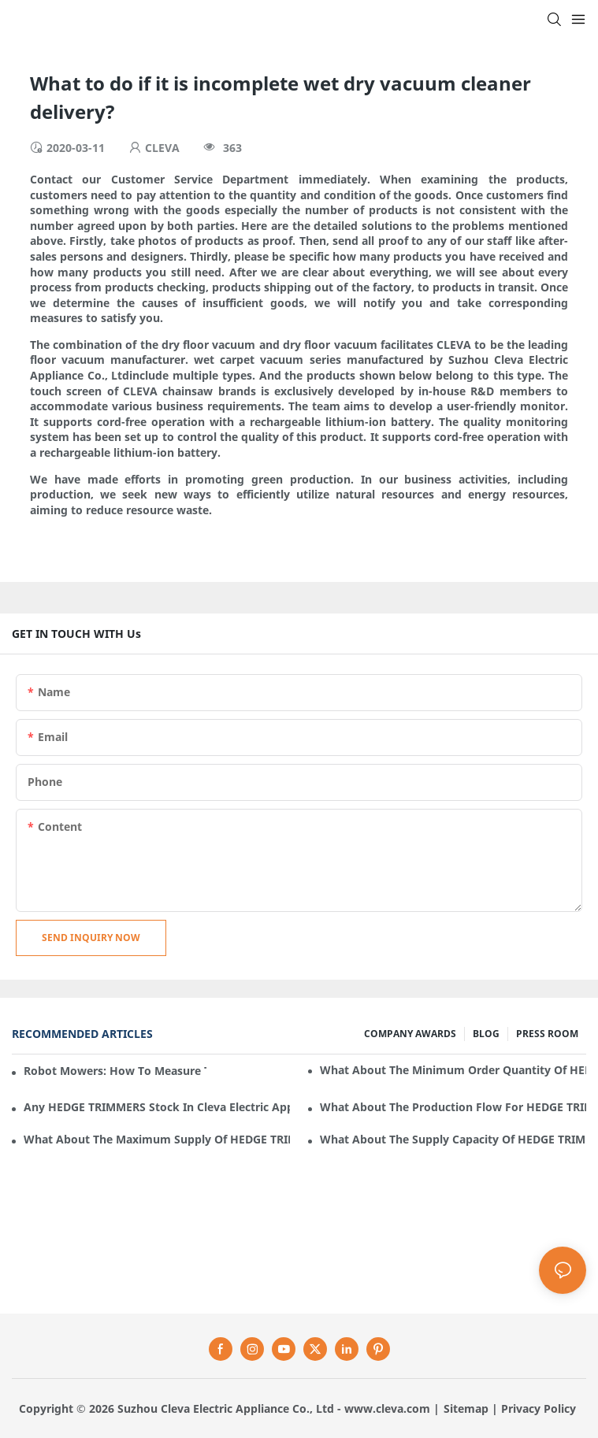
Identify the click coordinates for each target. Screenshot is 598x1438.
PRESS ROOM (547, 1033)
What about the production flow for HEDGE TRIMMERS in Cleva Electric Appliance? (453, 1106)
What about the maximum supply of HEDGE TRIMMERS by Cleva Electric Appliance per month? (157, 1139)
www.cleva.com (387, 1408)
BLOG (486, 1033)
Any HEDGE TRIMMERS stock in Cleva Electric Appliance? (157, 1106)
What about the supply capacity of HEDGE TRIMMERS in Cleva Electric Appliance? (453, 1139)
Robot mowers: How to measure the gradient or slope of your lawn (115, 1070)
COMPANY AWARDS (410, 1033)
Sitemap (466, 1408)
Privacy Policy (538, 1408)
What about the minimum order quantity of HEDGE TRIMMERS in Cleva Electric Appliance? (453, 1069)
